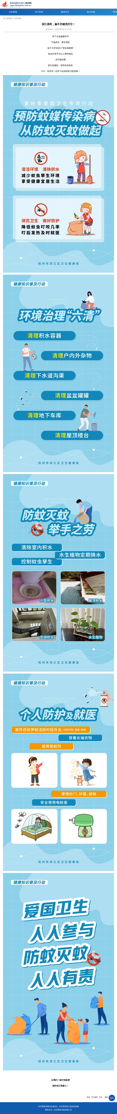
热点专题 (91, 12)
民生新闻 (17, 18)
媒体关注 (65, 12)
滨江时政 (39, 12)
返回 (112, 1098)
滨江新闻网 (7, 18)
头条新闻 (13, 12)
